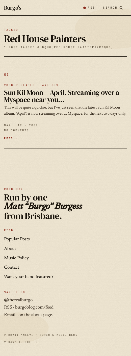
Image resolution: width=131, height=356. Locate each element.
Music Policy (16, 258)
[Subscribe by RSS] (89, 7)
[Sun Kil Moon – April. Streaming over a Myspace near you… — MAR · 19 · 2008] (65, 106)
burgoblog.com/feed (34, 307)
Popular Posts (17, 239)
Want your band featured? (29, 277)
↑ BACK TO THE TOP (22, 342)
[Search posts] (113, 7)
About (10, 249)
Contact (11, 267)
